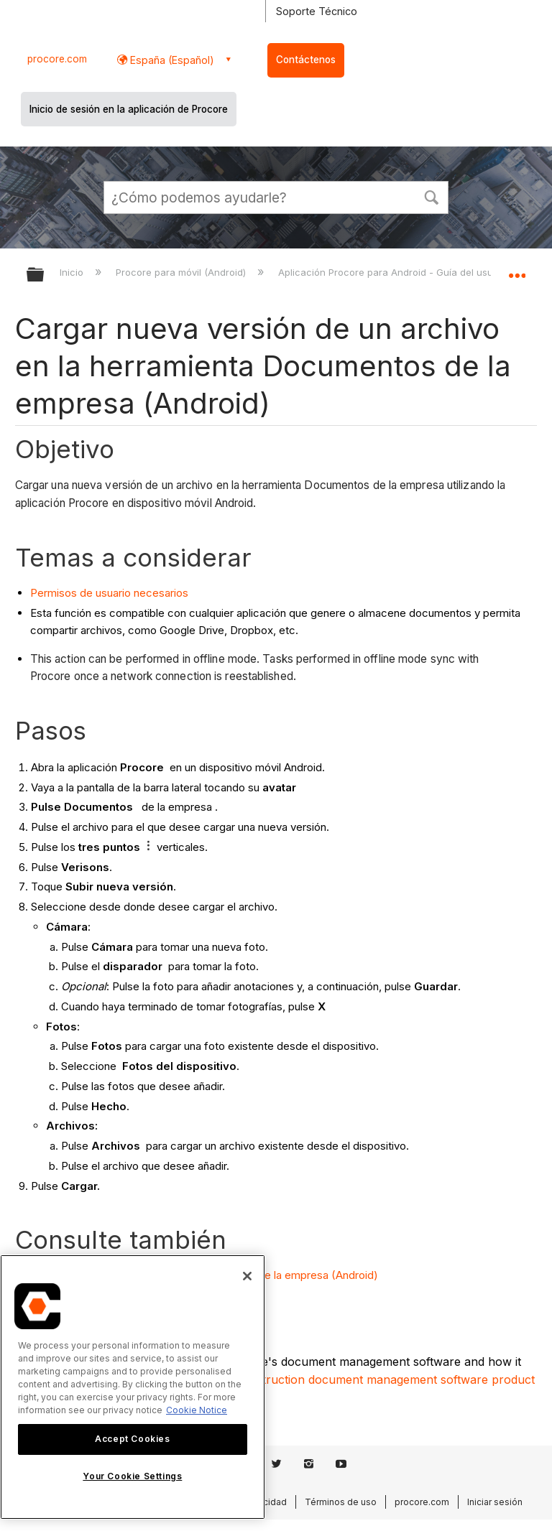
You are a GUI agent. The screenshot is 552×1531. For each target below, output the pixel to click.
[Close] (247, 1276)
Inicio (73, 272)
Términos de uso (341, 1502)
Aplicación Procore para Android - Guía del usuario (395, 272)
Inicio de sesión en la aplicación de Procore (128, 109)
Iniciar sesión (495, 1502)
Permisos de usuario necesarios (109, 593)
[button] (431, 196)
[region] (132, 1387)
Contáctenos (306, 59)
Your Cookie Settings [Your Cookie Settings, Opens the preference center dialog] (132, 1476)
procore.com (57, 59)
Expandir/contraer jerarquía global (44, 275)
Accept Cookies (132, 1438)
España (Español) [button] (170, 60)
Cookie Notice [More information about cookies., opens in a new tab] (196, 1410)
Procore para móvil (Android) (182, 272)
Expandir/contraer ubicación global (516, 270)
